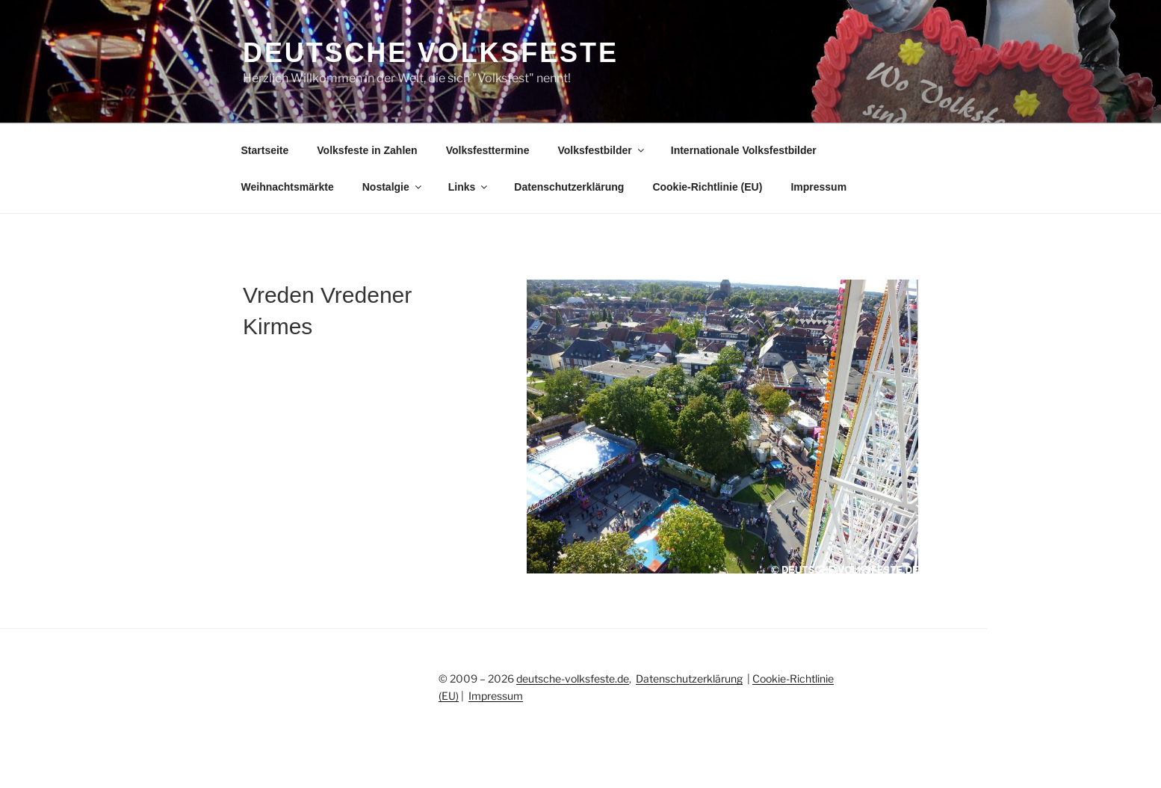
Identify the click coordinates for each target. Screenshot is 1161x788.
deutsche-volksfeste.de (572, 678)
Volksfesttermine (488, 150)
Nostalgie (393, 187)
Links (469, 187)
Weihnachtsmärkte (287, 187)
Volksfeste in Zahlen (367, 150)
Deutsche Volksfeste (431, 52)
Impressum (818, 187)
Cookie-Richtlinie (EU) (707, 187)
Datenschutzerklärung (569, 187)
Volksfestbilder (601, 150)
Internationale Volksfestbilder (744, 150)
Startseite (265, 150)
